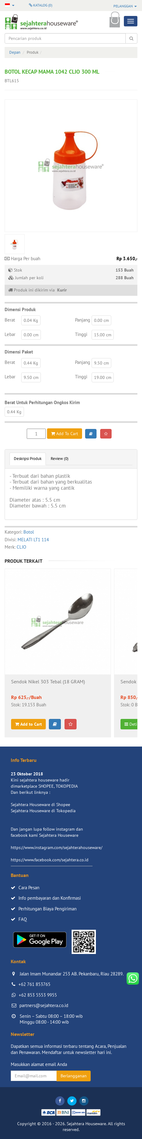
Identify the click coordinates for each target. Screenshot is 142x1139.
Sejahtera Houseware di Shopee (40, 804)
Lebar (10, 334)
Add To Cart (64, 433)
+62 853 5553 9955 (38, 995)
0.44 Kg (31, 363)
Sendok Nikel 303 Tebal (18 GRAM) (48, 682)
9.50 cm (101, 363)
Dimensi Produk (20, 309)
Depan (14, 52)
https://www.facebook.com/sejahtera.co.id (50, 860)
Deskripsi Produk (27, 458)
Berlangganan (74, 1076)
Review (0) (60, 458)
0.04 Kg (31, 320)
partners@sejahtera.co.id (43, 1005)
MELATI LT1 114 (33, 539)
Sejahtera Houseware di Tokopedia (43, 810)
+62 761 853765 (34, 984)
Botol (28, 532)
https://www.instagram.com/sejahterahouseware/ (56, 847)
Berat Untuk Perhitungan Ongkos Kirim (42, 402)
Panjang (82, 320)
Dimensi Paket (19, 352)
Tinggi (81, 334)
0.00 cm (101, 320)
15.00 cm (102, 335)
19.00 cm (102, 377)
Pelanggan (125, 6)
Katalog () (40, 5)
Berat (10, 320)
